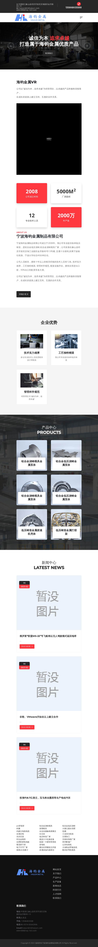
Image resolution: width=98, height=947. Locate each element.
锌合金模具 (21, 839)
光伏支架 (20, 836)
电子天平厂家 (22, 847)
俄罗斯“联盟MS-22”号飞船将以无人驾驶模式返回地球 (48, 636)
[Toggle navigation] (81, 17)
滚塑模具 (43, 828)
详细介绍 (23, 294)
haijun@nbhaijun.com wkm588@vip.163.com (27, 9)
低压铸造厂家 (45, 836)
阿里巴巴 (57, 889)
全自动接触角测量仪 (47, 831)
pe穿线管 (20, 826)
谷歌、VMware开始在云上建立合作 (39, 717)
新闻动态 (57, 885)
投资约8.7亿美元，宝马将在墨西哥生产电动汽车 (45, 797)
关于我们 (57, 873)
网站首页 (57, 869)
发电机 (42, 844)
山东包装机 (67, 844)
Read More (27, 646)
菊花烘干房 (21, 844)
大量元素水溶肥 (68, 828)
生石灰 (42, 834)
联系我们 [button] (49, 53)
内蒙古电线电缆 (22, 831)
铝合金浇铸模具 (45, 826)
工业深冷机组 (68, 834)
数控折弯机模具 (68, 850)
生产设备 (57, 881)
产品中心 (57, 877)
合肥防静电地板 (22, 842)
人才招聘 (57, 893)
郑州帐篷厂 (67, 842)
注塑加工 (66, 836)
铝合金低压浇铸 (68, 826)
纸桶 (64, 831)
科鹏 (18, 828)
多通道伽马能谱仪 (46, 850)
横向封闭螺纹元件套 (47, 847)
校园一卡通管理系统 (47, 842)
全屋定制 (20, 834)
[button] (11, 46)
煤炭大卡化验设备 (46, 839)
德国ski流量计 (22, 850)
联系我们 (57, 898)
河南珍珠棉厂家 (68, 839)
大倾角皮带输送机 (69, 847)
